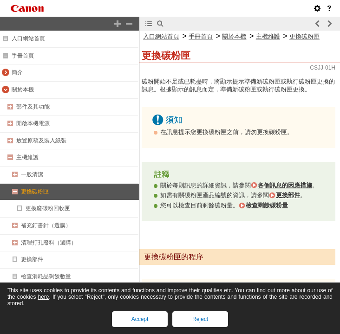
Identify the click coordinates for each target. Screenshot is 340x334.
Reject (200, 319)
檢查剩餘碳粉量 (267, 205)
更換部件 (32, 259)
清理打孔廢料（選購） (49, 242)
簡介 (17, 72)
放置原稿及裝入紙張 (41, 140)
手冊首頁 (23, 55)
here (43, 297)
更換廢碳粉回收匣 (48, 208)
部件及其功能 (33, 106)
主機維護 (27, 157)
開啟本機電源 (33, 123)
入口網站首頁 (28, 38)
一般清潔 (32, 174)
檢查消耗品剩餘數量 (46, 276)
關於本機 (23, 89)
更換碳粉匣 (35, 191)
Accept (140, 319)
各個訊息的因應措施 (285, 185)
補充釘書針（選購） (46, 225)
